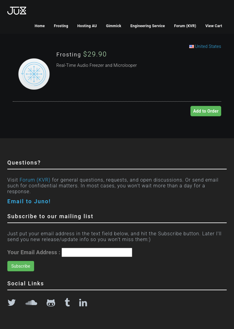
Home (40, 26)
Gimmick (113, 26)
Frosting (61, 26)
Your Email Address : (33, 252)
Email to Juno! (29, 201)
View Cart (213, 26)
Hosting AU (87, 26)
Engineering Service (147, 26)
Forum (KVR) (185, 26)
